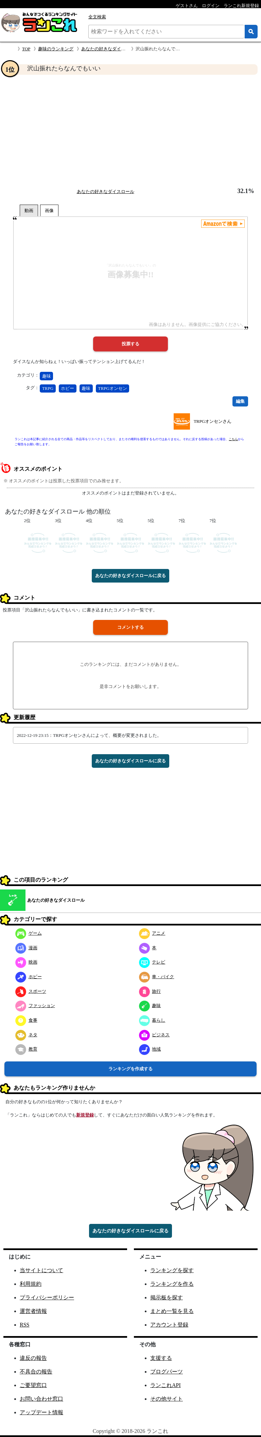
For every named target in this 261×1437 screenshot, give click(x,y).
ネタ (26, 1034)
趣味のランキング (55, 48)
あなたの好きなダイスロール (110, 48)
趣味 (46, 376)
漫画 (26, 947)
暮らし (152, 1020)
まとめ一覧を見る (172, 1311)
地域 (150, 1049)
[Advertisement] (130, 131)
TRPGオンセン (112, 388)
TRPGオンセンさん (212, 421)
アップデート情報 (41, 1412)
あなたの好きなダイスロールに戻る (130, 575)
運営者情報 (33, 1311)
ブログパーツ (166, 1371)
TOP (26, 48)
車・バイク (156, 976)
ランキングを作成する (130, 1068)
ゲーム (28, 933)
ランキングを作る (172, 1284)
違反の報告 (33, 1358)
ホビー (67, 388)
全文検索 (97, 16)
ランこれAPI (165, 1385)
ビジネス (154, 1034)
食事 (26, 1020)
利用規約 (30, 1284)
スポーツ (30, 991)
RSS (24, 1325)
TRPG (47, 388)
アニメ (152, 933)
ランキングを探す (172, 1270)
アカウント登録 (169, 1325)
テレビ (152, 962)
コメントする (130, 627)
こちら (233, 439)
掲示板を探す (166, 1297)
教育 (26, 1049)
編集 (240, 401)
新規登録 (85, 1115)
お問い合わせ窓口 (41, 1399)
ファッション (35, 1005)
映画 (26, 962)
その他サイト (166, 1399)
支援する (161, 1358)
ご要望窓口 (33, 1385)
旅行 (150, 991)
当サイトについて (41, 1270)
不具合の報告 (36, 1371)
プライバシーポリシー (47, 1297)
